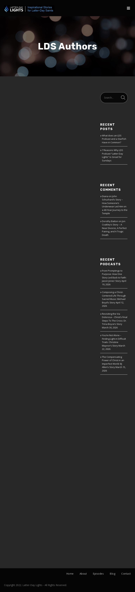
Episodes (98, 573)
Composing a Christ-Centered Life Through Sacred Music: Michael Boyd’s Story (114, 297)
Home (70, 573)
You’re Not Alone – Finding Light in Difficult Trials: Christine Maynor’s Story (114, 340)
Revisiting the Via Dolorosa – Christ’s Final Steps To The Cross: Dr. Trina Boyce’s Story (114, 319)
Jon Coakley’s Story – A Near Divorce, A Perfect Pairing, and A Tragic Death (114, 228)
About (83, 573)
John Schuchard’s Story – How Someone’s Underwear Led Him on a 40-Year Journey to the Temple (114, 205)
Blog (112, 573)
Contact (126, 573)
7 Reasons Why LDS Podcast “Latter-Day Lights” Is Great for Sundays (112, 155)
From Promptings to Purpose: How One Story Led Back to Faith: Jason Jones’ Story (114, 276)
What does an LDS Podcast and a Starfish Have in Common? (114, 139)
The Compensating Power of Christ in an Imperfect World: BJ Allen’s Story (113, 362)
